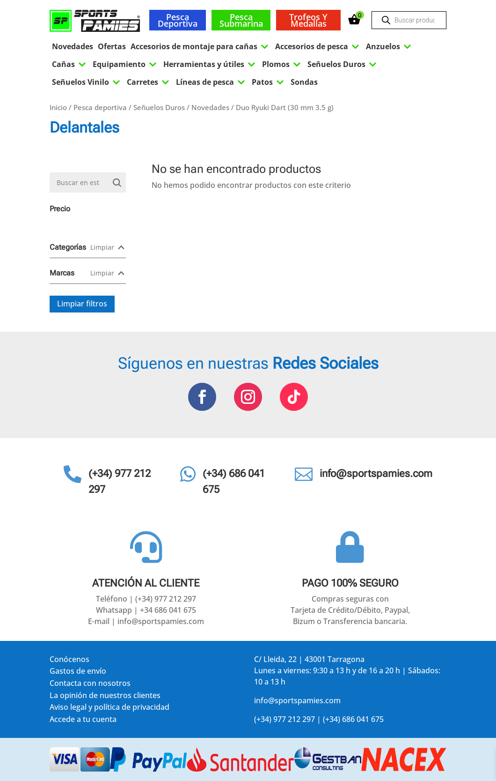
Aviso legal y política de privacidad (109, 708)
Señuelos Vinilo (87, 82)
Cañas (70, 64)
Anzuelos (389, 46)
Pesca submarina (241, 20)
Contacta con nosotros (90, 684)
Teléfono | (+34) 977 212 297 (146, 599)
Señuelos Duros (343, 64)
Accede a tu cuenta (83, 720)
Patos (269, 82)
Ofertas (112, 46)
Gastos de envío (78, 672)
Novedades (72, 46)
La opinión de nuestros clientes (105, 696)
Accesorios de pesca (318, 46)
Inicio (58, 107)
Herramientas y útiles (210, 64)
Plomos (282, 64)
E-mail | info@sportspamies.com (146, 621)
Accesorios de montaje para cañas (200, 46)
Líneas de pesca (211, 82)
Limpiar (102, 247)
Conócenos (69, 660)
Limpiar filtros (82, 303)
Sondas (304, 82)
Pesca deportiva (177, 20)
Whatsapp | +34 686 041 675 (146, 610)
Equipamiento (126, 64)
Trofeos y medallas (308, 20)
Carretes (149, 82)
